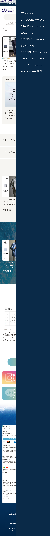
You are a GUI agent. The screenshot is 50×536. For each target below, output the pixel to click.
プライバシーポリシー (32, 520)
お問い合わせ (35, 524)
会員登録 (25, 11)
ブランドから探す (10, 152)
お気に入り (26, 514)
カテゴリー (24, 23)
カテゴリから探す (10, 140)
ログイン (33, 11)
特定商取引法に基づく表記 (19, 524)
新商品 (10, 23)
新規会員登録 (14, 514)
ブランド (38, 23)
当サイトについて (16, 520)
